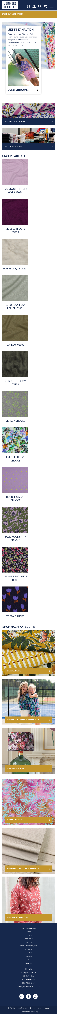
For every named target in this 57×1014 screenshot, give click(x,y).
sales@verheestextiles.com (28, 986)
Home (28, 932)
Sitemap (28, 963)
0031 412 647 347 (28, 983)
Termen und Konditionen (39, 1008)
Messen (28, 949)
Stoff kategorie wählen (28, 14)
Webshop (28, 956)
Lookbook (28, 942)
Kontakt (28, 953)
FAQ (28, 960)
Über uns (28, 935)
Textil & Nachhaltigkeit (28, 946)
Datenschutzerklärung (29, 1012)
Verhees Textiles (10, 5)
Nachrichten (28, 939)
